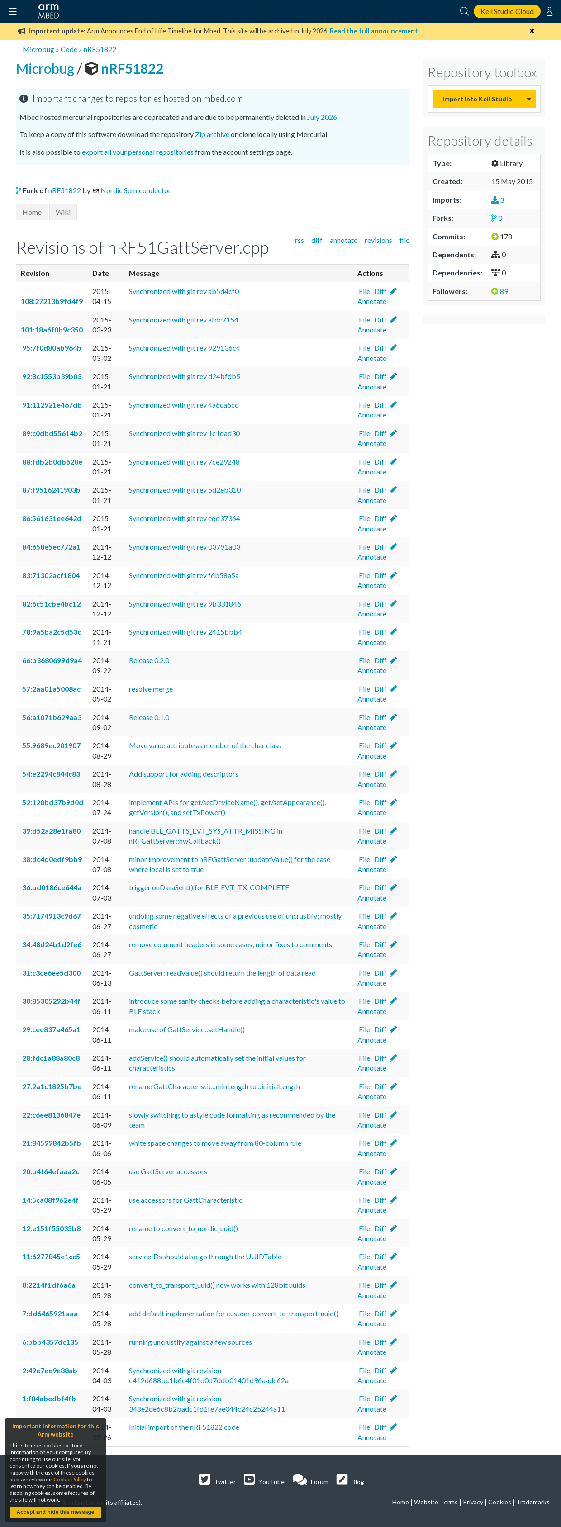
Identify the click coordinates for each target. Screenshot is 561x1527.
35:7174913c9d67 (51, 915)
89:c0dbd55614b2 (51, 433)
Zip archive (212, 134)
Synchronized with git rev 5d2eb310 (185, 489)
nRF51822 (100, 49)
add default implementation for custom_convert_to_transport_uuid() (233, 1313)
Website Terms (436, 1502)
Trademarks (533, 1502)
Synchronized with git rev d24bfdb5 (184, 376)
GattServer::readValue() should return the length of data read (222, 972)
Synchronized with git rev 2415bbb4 (185, 631)
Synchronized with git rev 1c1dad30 (184, 433)
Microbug (38, 49)
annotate (343, 240)
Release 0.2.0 (149, 660)
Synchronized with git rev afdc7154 (183, 319)
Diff (380, 291)
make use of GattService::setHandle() (187, 1029)
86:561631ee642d (51, 518)
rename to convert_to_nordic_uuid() (183, 1228)
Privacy (473, 1502)
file (404, 240)
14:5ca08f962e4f (50, 1199)
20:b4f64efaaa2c (50, 1171)
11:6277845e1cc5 (50, 1256)
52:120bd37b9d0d (52, 802)
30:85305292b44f (51, 1000)
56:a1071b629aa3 (51, 717)
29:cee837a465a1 (51, 1029)
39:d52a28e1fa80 (51, 830)
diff (317, 240)
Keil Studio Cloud (507, 11)
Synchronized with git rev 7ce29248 (184, 461)
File (363, 291)
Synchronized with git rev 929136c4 (184, 347)
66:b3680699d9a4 (51, 660)
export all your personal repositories (138, 151)
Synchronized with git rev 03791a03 (184, 546)
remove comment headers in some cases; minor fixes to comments (230, 944)
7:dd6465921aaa (49, 1313)
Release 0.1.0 (149, 717)
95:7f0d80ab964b (51, 347)
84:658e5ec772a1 (51, 546)
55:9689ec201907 (51, 745)
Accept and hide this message (55, 1512)
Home (32, 212)
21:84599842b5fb (51, 1142)
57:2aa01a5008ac (51, 688)
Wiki (63, 212)
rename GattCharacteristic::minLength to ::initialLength (214, 1086)
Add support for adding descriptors (183, 773)
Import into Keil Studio (477, 99)
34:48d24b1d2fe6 (51, 944)
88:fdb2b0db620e (51, 461)
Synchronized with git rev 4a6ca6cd (184, 404)
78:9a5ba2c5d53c (51, 631)
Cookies (499, 1502)
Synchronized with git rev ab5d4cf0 (184, 291)
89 (499, 291)
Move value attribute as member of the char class (205, 745)
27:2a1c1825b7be (51, 1086)
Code (69, 49)
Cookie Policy (69, 1479)
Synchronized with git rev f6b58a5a (184, 575)
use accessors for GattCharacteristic (185, 1199)
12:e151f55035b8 (51, 1228)
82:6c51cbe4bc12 (51, 603)
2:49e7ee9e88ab (49, 1370)
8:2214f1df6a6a (48, 1284)
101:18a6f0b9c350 (52, 329)
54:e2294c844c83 (50, 773)
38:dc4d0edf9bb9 (51, 859)
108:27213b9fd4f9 (52, 301)
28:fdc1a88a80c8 (50, 1057)
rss (299, 240)
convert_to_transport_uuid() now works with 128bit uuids (217, 1284)
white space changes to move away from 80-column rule (215, 1142)
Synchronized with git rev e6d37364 (184, 518)
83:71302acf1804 (50, 575)
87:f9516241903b (51, 489)
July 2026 (322, 117)
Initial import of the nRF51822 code (184, 1427)
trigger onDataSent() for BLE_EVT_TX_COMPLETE (209, 887)
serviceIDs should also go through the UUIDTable (205, 1256)
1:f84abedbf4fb (48, 1398)
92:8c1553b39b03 (51, 376)
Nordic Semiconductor (135, 190)
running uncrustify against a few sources (190, 1341)
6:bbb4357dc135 (49, 1341)
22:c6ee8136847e (51, 1114)
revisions (378, 240)
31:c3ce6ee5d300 (51, 972)
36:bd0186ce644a (51, 887)
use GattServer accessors (168, 1171)
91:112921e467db (51, 404)
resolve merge (151, 688)
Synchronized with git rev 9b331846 (185, 603)
